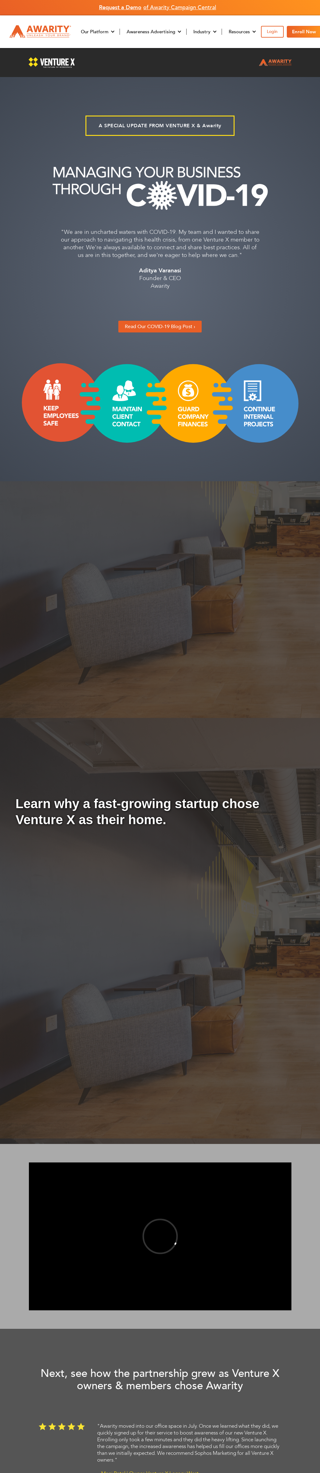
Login (272, 32)
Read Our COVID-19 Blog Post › (160, 326)
